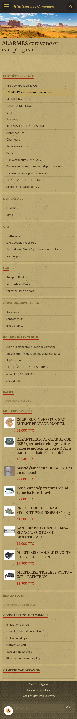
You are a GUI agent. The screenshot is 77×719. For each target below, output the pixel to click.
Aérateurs (13, 312)
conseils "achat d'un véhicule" (25, 631)
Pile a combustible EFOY (21, 85)
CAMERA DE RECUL (19, 105)
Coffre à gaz (14, 236)
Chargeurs (13, 139)
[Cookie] (8, 710)
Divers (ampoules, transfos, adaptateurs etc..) (35, 166)
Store (10, 214)
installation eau (16, 644)
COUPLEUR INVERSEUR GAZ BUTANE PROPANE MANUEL (41, 421)
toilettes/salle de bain (20, 291)
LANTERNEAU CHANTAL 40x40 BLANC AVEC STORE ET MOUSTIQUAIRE (44, 532)
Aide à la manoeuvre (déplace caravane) (31, 346)
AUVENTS (13, 380)
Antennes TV (15, 132)
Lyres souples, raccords (21, 242)
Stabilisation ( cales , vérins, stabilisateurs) (33, 353)
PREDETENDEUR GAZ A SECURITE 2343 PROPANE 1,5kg (43, 510)
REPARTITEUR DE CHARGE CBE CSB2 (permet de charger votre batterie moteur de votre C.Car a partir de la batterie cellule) (44, 446)
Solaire (10, 119)
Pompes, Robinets (18, 277)
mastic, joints (14, 325)
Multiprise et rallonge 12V (23, 186)
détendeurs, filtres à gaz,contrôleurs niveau (34, 249)
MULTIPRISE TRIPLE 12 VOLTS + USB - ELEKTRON (44, 574)
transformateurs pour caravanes (27, 173)
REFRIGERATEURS (18, 99)
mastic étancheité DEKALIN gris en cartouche (44, 470)
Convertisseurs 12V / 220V (23, 159)
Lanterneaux (14, 318)
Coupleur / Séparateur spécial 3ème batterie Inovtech (42, 490)
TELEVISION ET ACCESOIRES (26, 126)
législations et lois (17, 624)
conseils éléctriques (19, 651)
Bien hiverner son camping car (25, 658)
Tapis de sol (13, 360)
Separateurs (14, 146)
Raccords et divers (18, 284)
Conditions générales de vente (38, 695)
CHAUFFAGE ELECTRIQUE (24, 180)
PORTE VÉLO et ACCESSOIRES (27, 367)
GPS (9, 112)
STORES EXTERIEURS (20, 373)
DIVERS (11, 208)
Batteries (12, 153)
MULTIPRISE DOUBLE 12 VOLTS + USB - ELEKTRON (44, 554)
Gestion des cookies (38, 690)
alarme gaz (13, 256)
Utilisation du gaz (17, 638)
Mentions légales (38, 684)
